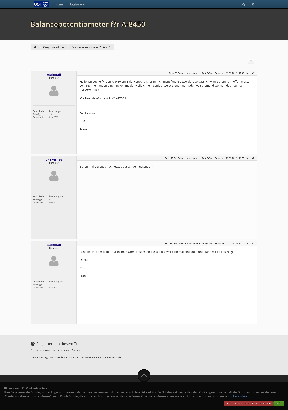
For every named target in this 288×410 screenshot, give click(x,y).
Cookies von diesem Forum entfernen (248, 403)
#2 (253, 158)
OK (279, 403)
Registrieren (78, 4)
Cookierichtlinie (237, 396)
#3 (253, 243)
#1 (253, 73)
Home (59, 4)
